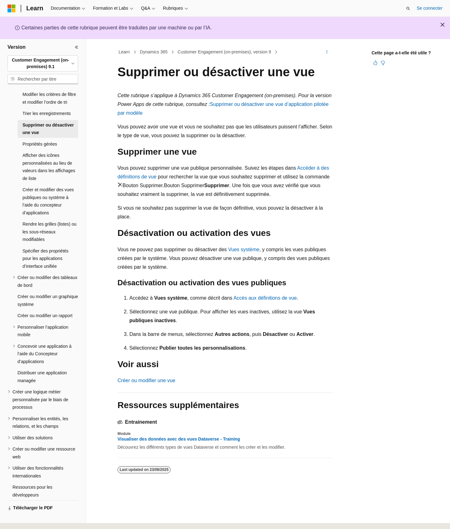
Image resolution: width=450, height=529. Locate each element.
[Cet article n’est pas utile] (383, 63)
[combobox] (43, 63)
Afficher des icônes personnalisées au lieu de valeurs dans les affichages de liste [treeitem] (48, 150)
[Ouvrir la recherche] (408, 8)
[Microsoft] (12, 8)
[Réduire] (76, 47)
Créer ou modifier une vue (146, 380)
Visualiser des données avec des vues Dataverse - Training (179, 439)
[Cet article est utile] (375, 63)
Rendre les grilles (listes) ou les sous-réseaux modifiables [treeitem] (49, 214)
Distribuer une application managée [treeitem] (42, 359)
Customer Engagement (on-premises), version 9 (224, 51)
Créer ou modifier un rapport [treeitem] (45, 298)
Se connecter (430, 8)
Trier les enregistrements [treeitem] (46, 96)
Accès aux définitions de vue (265, 298)
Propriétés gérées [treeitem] (39, 126)
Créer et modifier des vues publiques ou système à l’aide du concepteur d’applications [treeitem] (48, 184)
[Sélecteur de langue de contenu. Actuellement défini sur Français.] (23, 519)
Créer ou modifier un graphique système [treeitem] (48, 283)
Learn (124, 51)
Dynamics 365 (154, 51)
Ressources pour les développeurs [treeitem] (32, 473)
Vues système (243, 249)
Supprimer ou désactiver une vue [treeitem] (48, 111)
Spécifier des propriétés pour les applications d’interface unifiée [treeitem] (45, 241)
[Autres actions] (327, 52)
